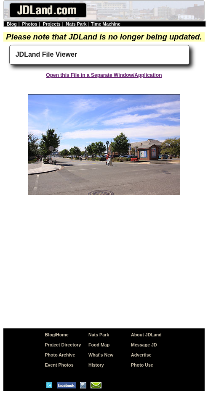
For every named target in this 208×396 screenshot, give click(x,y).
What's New (100, 354)
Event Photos (59, 364)
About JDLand (146, 334)
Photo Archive (60, 354)
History (96, 364)
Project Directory (63, 344)
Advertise (141, 354)
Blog (12, 23)
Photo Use (142, 364)
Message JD (144, 344)
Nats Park (76, 23)
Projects (52, 23)
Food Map (98, 344)
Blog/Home (56, 334)
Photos (29, 23)
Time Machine (105, 23)
